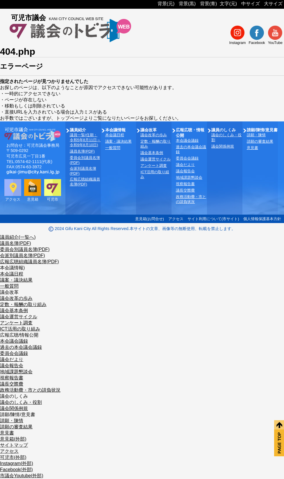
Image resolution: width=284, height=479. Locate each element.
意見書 (252, 148)
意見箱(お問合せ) (149, 219)
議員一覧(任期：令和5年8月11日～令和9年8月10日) (85, 140)
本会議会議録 (187, 140)
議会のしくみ (14, 396)
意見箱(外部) (13, 438)
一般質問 (112, 148)
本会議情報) (12, 267)
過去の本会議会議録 (21, 347)
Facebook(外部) (16, 469)
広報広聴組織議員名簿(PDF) (29, 261)
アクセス (175, 219)
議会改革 (9, 292)
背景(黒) (187, 3)
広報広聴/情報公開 (19, 335)
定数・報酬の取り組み (23, 304)
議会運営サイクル (155, 159)
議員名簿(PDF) (82, 151)
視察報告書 (185, 184)
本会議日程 (114, 135)
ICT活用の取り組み (20, 328)
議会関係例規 (222, 146)
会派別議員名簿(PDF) (22, 255)
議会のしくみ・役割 (21, 402)
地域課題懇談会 (189, 177)
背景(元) (166, 3)
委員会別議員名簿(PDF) (25, 249)
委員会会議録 (187, 158)
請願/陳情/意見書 (17, 414)
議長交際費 (185, 190)
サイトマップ (14, 445)
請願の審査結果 (260, 141)
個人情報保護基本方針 (262, 219)
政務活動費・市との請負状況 (30, 390)
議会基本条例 (151, 153)
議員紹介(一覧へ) (18, 237)
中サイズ (250, 3)
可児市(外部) (13, 457)
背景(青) (208, 3)
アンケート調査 (153, 165)
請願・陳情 (256, 135)
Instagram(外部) (16, 463)
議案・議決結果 (118, 141)
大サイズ (273, 3)
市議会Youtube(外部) (21, 475)
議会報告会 (185, 171)
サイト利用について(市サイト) (213, 219)
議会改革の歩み (153, 135)
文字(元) (228, 3)
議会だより (185, 164)
